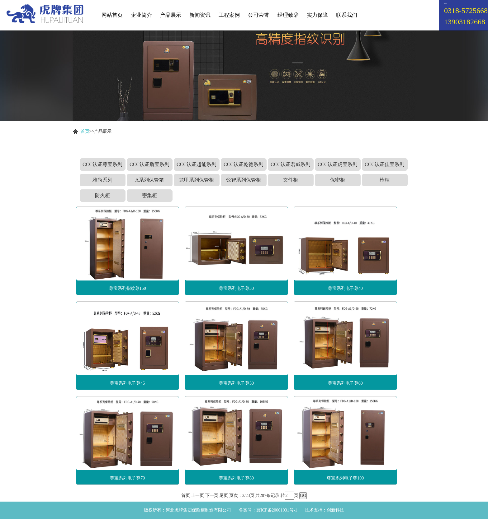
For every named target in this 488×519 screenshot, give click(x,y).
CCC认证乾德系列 (243, 164)
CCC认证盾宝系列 (149, 164)
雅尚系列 (102, 180)
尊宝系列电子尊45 (127, 383)
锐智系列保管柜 (243, 180)
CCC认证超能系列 (196, 164)
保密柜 (337, 180)
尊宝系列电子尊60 (345, 383)
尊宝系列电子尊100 (345, 478)
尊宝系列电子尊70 (127, 478)
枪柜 (385, 180)
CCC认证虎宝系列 (338, 164)
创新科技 (335, 510)
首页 (85, 131)
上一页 (197, 495)
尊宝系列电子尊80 (236, 478)
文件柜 (290, 180)
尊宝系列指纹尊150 (127, 288)
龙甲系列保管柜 (196, 180)
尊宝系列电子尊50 (236, 383)
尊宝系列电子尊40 (345, 288)
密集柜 (149, 195)
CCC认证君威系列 (290, 164)
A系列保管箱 (149, 180)
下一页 (211, 495)
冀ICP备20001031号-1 (276, 510)
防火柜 (102, 195)
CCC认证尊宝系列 (102, 164)
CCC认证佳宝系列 (385, 164)
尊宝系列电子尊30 (236, 288)
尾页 (223, 495)
